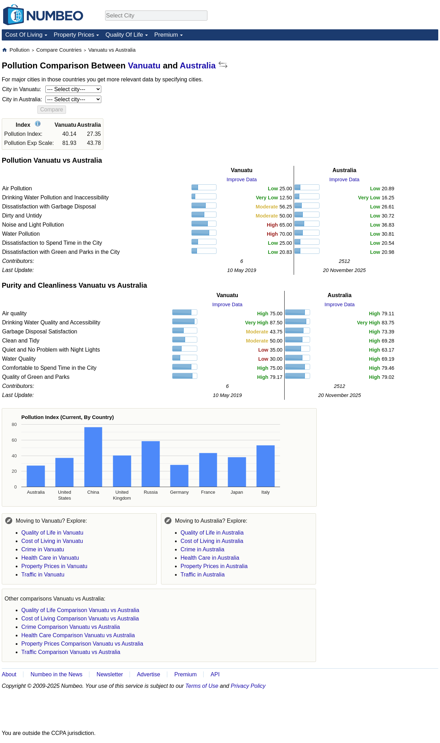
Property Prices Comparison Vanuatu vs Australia (82, 644)
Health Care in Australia (210, 558)
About (9, 674)
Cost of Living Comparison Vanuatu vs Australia (80, 618)
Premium (166, 34)
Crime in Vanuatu (42, 549)
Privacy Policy (248, 686)
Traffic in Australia (203, 575)
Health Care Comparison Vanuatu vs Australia (78, 635)
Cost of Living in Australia (212, 541)
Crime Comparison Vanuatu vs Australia (70, 627)
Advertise (148, 674)
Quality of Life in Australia (212, 533)
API (215, 674)
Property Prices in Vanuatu (54, 566)
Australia (198, 65)
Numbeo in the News (56, 674)
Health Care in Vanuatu (50, 558)
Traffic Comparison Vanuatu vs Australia (70, 652)
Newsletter (110, 674)
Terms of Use (202, 686)
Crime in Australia (202, 549)
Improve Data (242, 179)
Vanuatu (144, 65)
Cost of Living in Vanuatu (52, 541)
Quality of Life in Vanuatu (52, 533)
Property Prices (74, 34)
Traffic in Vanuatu (42, 575)
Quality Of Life (124, 34)
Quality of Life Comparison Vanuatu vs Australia (80, 610)
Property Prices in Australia (214, 566)
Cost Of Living (24, 34)
